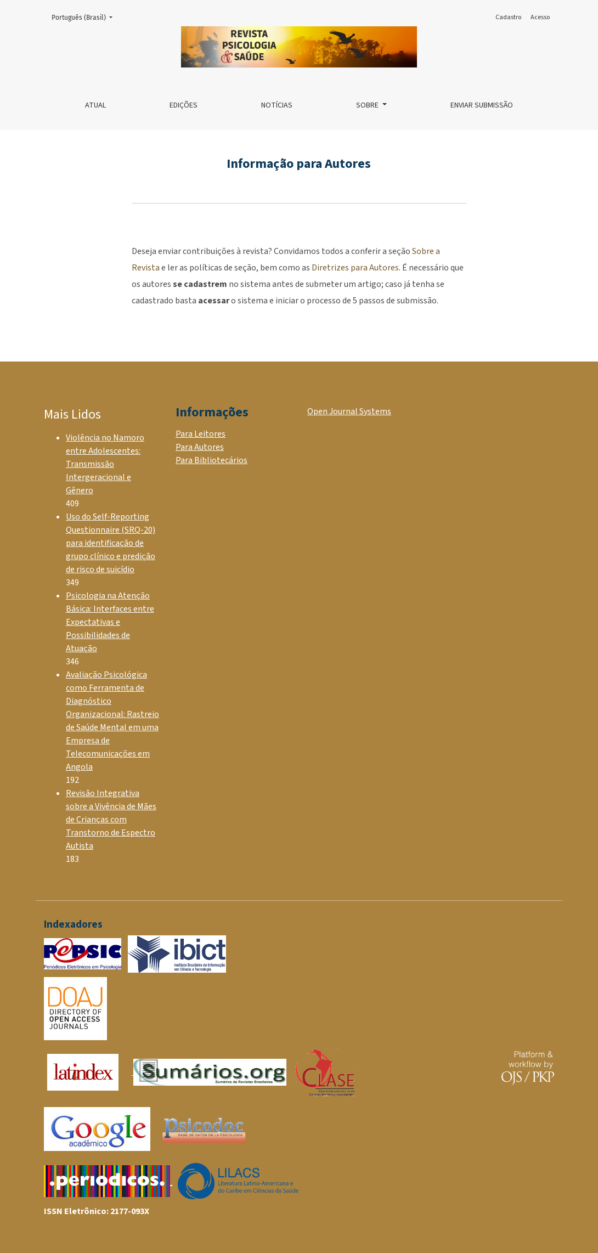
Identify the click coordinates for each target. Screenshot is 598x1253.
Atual (95, 105)
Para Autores (200, 447)
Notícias (276, 105)
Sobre (368, 105)
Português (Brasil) (85, 16)
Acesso (540, 17)
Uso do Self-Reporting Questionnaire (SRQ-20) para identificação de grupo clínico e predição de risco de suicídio (110, 543)
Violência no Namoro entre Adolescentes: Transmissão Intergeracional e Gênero (105, 464)
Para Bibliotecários (211, 460)
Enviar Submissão (481, 105)
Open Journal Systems (349, 411)
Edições (184, 105)
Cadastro (508, 17)
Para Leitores (200, 434)
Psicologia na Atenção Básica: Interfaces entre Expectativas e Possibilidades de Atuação (110, 622)
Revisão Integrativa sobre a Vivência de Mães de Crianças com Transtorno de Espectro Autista (111, 819)
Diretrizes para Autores (355, 268)
